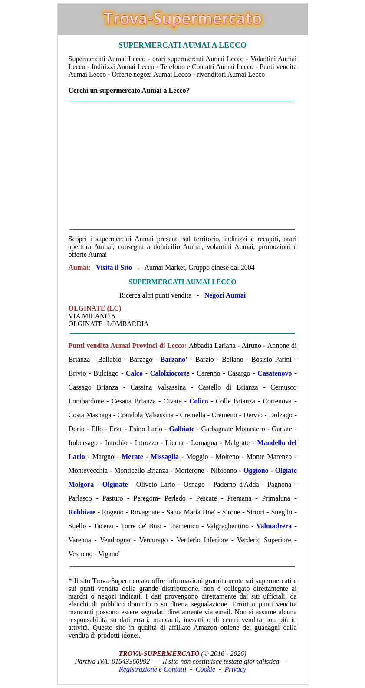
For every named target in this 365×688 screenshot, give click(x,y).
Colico (198, 401)
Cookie (205, 669)
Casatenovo (274, 373)
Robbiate (82, 512)
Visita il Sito (114, 267)
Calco (134, 373)
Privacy (235, 669)
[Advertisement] (182, 165)
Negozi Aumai (225, 295)
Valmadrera (274, 526)
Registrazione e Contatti (153, 669)
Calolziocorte (170, 373)
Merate (132, 456)
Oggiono (256, 470)
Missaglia (165, 456)
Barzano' (174, 359)
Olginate (115, 484)
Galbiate (181, 428)
